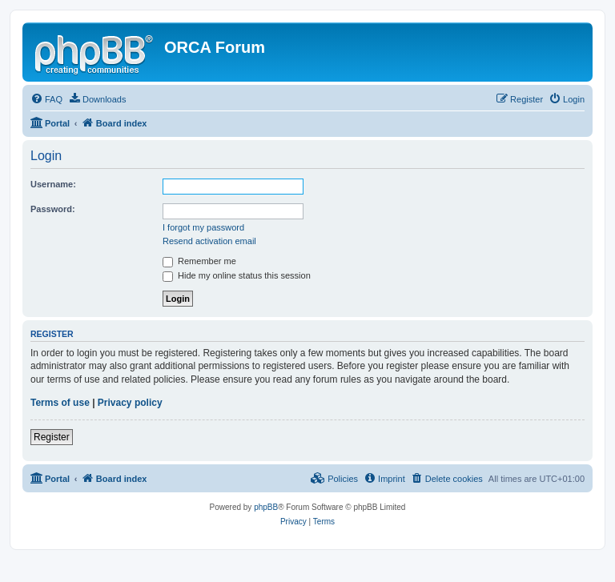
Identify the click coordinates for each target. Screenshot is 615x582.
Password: (52, 209)
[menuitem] (46, 99)
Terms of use (60, 402)
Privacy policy (130, 402)
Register (52, 437)
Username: (53, 184)
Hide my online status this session (237, 275)
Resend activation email (209, 241)
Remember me (199, 261)
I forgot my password (203, 227)
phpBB (266, 507)
